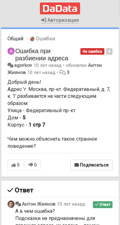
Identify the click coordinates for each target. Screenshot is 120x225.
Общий (15, 39)
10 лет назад (71, 204)
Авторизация (60, 20)
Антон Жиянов (38, 204)
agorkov (23, 65)
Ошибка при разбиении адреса (41, 55)
